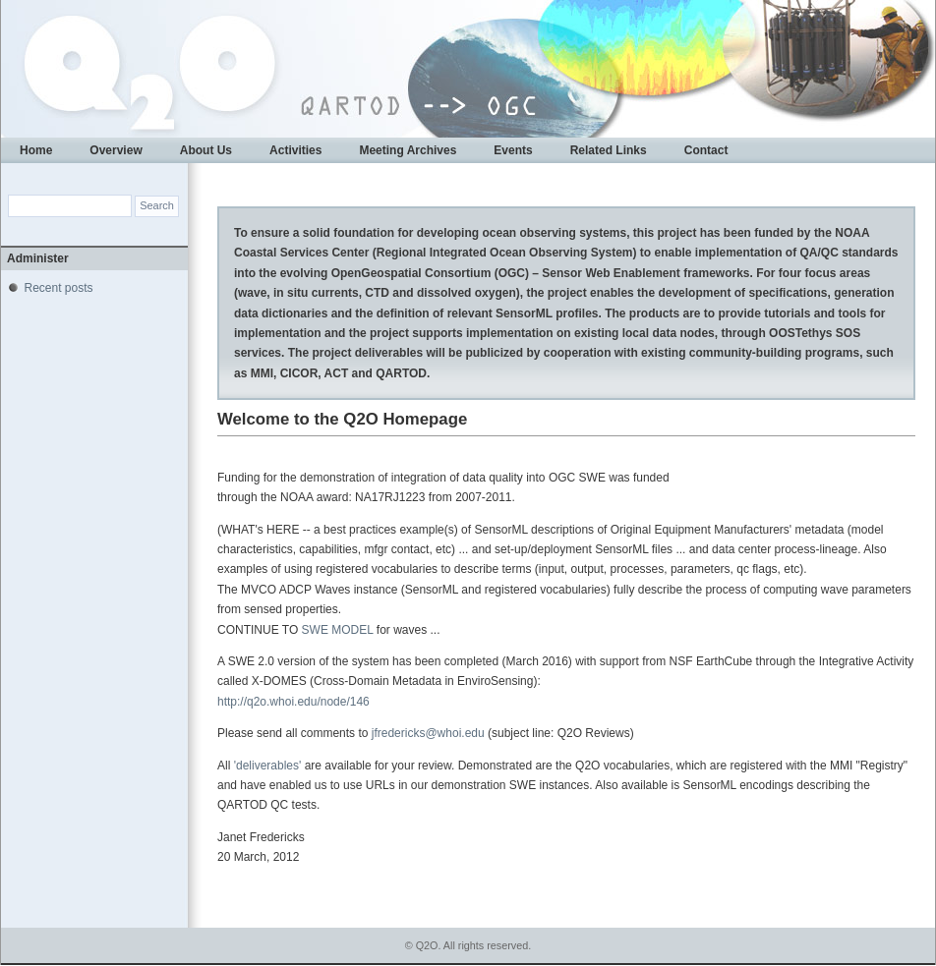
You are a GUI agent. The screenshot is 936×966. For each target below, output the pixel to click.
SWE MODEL (338, 630)
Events (513, 150)
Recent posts (59, 288)
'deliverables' (269, 765)
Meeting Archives (407, 150)
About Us (206, 150)
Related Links (608, 150)
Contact (706, 150)
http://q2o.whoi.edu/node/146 (293, 702)
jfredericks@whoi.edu (428, 733)
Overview (115, 150)
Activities (295, 150)
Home (36, 150)
